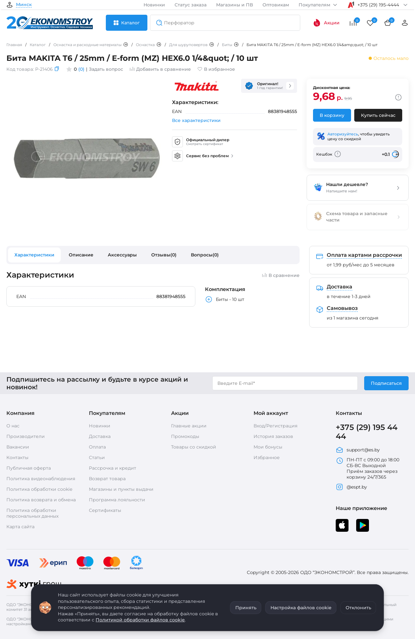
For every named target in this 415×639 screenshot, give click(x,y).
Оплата (97, 447)
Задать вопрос (106, 69)
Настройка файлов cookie (301, 608)
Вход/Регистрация (275, 426)
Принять (245, 608)
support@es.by (358, 450)
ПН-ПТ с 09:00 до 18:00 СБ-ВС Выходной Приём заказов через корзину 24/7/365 (367, 468)
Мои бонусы (268, 447)
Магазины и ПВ (234, 5)
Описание (81, 255)
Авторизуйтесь (342, 134)
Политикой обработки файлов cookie (140, 620)
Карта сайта (20, 527)
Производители (25, 436)
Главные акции (189, 426)
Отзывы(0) (163, 255)
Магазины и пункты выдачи (121, 489)
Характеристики (34, 255)
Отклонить (358, 608)
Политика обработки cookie (39, 489)
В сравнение (281, 275)
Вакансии (17, 447)
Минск (24, 4)
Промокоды (185, 436)
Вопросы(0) (205, 255)
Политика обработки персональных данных (32, 513)
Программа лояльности (117, 500)
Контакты (17, 457)
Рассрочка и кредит (112, 468)
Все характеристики (196, 120)
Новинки (154, 5)
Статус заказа (191, 5)
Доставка (100, 436)
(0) (81, 69)
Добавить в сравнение (160, 69)
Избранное (267, 457)
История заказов (273, 436)
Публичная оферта (28, 468)
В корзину (332, 115)
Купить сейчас (378, 115)
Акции (326, 23)
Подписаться (386, 383)
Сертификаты (105, 510)
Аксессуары (122, 255)
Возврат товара (107, 478)
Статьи (97, 457)
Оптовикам (275, 5)
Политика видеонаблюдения (40, 478)
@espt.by (351, 487)
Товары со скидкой (193, 447)
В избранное (216, 69)
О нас (13, 426)
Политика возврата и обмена (41, 500)
